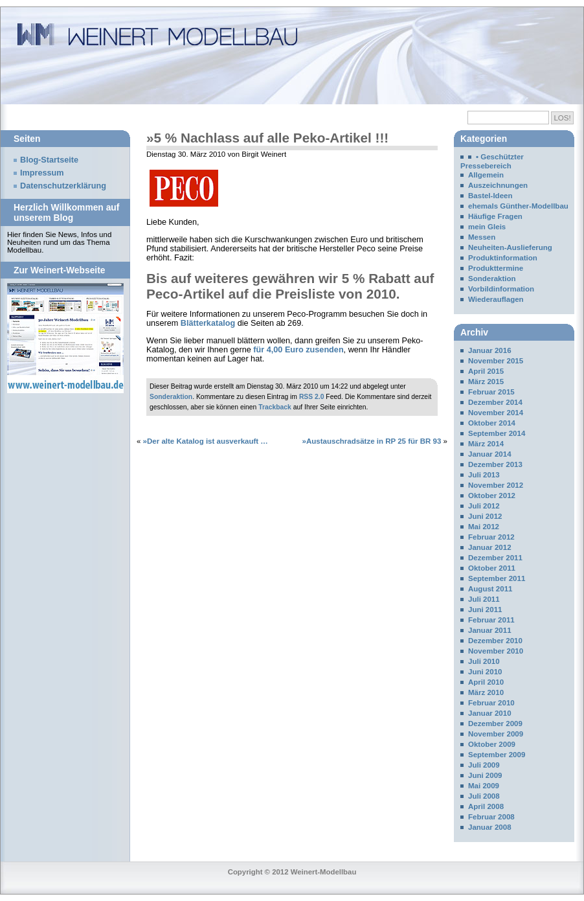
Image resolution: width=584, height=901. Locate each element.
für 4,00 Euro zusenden (298, 349)
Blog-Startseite (49, 160)
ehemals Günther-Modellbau (518, 206)
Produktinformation (502, 258)
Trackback (274, 407)
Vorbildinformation (501, 289)
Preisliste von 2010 (335, 293)
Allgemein (486, 175)
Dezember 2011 (495, 558)
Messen (481, 237)
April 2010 (486, 682)
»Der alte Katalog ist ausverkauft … (205, 441)
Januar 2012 (489, 547)
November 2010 (495, 651)
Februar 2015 (491, 392)
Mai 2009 (483, 786)
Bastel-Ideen (490, 196)
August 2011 (490, 589)
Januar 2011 (489, 630)
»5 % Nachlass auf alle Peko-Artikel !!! (267, 137)
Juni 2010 (485, 672)
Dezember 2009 (495, 723)
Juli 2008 (484, 796)
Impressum (42, 172)
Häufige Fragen (495, 216)
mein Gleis (487, 227)
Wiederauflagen (496, 299)
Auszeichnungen (498, 185)
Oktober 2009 (491, 744)
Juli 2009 (484, 765)
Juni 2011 (485, 609)
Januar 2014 (489, 454)
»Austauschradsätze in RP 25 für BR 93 (372, 441)
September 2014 (496, 433)
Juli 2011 (484, 599)
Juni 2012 (485, 516)
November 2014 (495, 412)
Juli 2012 (484, 506)
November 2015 (495, 361)
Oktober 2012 (491, 495)
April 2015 (486, 371)
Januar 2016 (489, 350)
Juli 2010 (484, 661)
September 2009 (496, 754)
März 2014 (486, 444)
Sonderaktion (171, 396)
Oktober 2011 (491, 568)
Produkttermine (495, 268)
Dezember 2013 (495, 464)
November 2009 (495, 734)
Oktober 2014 (491, 423)
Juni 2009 (485, 775)
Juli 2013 (484, 475)
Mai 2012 (483, 526)
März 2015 (486, 381)
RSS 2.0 (311, 396)
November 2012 (495, 485)
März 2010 (486, 692)
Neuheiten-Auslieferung (510, 247)
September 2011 (496, 578)
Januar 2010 (489, 713)
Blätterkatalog (208, 323)
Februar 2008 (491, 817)
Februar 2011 (491, 620)
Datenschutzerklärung (63, 185)
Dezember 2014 (495, 402)
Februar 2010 (491, 703)
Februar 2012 (491, 537)
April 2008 (486, 806)
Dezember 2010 (495, 640)
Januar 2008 (489, 827)
